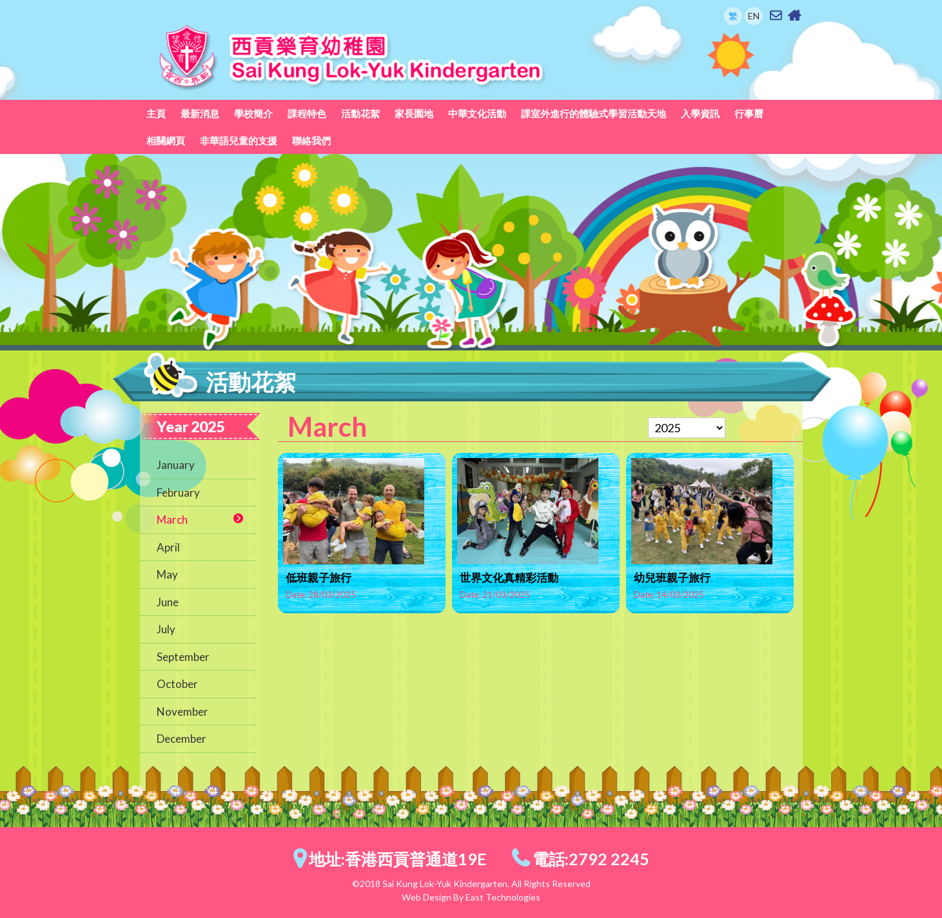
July (166, 629)
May (167, 574)
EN (754, 15)
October (177, 684)
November (182, 711)
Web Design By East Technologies (471, 897)
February (178, 492)
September (183, 657)
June (168, 602)
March (172, 519)
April (168, 547)
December (181, 738)
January (176, 465)
